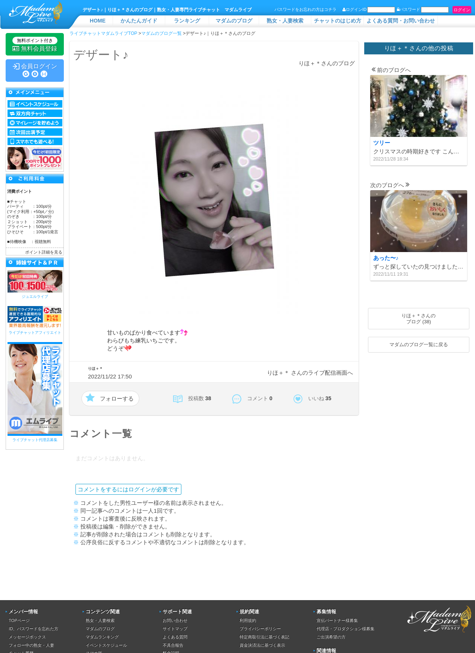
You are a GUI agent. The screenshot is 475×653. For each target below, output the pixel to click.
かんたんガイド (139, 21)
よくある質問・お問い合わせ (400, 21)
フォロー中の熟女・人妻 (31, 645)
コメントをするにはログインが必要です (128, 489)
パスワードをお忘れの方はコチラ (305, 9)
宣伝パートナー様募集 (337, 620)
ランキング (187, 21)
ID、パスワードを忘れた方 (33, 628)
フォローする (117, 398)
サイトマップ (175, 628)
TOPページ (19, 620)
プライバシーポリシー (260, 628)
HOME (98, 21)
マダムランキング (102, 637)
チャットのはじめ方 (337, 21)
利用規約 (248, 620)
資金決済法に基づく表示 (262, 645)
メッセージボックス (27, 637)
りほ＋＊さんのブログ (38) (418, 318)
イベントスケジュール (106, 645)
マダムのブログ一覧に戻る (418, 344)
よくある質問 (175, 637)
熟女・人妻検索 (285, 21)
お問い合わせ (175, 620)
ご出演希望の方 (331, 637)
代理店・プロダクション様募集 (345, 628)
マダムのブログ (234, 21)
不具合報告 (173, 645)
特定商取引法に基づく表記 (264, 637)
